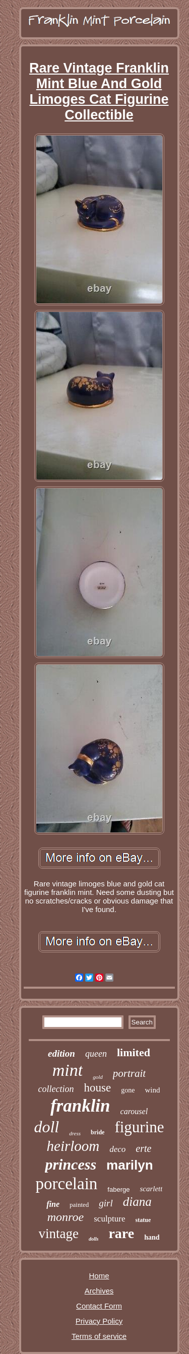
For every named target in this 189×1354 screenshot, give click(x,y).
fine (52, 1204)
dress (75, 1133)
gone (128, 1090)
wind (152, 1090)
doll (46, 1127)
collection (56, 1089)
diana (137, 1201)
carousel (134, 1111)
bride (97, 1132)
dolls (93, 1239)
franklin (80, 1106)
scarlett (151, 1189)
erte (143, 1148)
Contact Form (99, 1306)
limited (133, 1052)
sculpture (109, 1218)
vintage (58, 1233)
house (97, 1087)
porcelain (67, 1184)
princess (70, 1164)
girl (105, 1203)
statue (143, 1219)
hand (151, 1237)
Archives (99, 1290)
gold (98, 1077)
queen (96, 1054)
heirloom (73, 1146)
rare (121, 1233)
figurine (139, 1127)
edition (61, 1053)
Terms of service (99, 1336)
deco (117, 1149)
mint (67, 1070)
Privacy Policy (99, 1321)
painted (79, 1204)
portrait (129, 1073)
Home (99, 1275)
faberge (118, 1189)
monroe (65, 1216)
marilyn (129, 1165)
